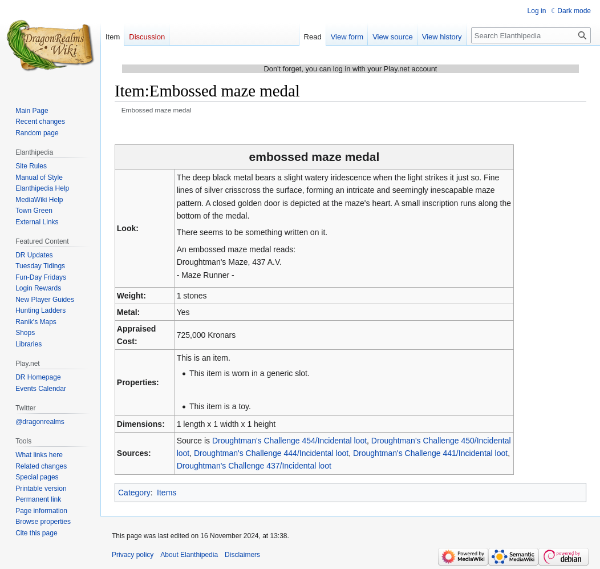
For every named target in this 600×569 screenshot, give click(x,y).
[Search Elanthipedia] (531, 35)
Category (134, 492)
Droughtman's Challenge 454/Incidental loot (289, 440)
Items (166, 492)
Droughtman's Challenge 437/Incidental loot (254, 465)
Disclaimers (242, 555)
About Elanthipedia (189, 555)
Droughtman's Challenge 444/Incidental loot (271, 453)
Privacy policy (132, 555)
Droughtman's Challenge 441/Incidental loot (430, 453)
